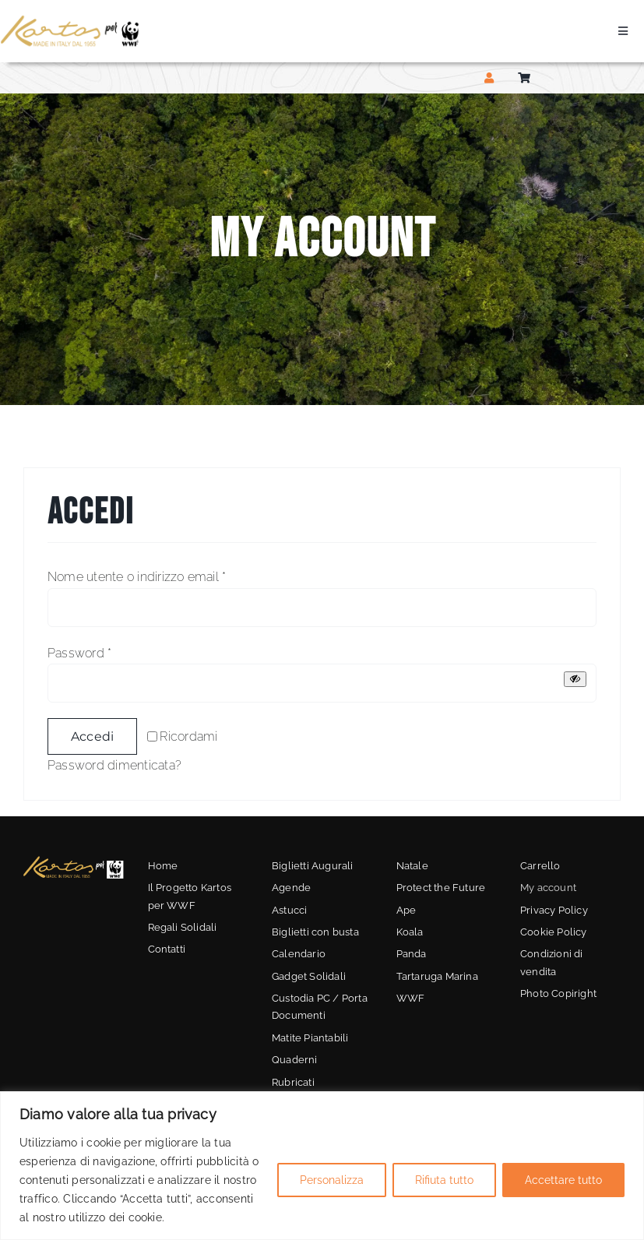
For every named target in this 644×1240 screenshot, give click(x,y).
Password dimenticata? (114, 765)
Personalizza (332, 1180)
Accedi (92, 736)
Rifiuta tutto (444, 1180)
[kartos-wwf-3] (73, 861)
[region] (322, 1165)
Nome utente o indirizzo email (137, 576)
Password (79, 653)
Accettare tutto (563, 1180)
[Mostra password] (575, 678)
